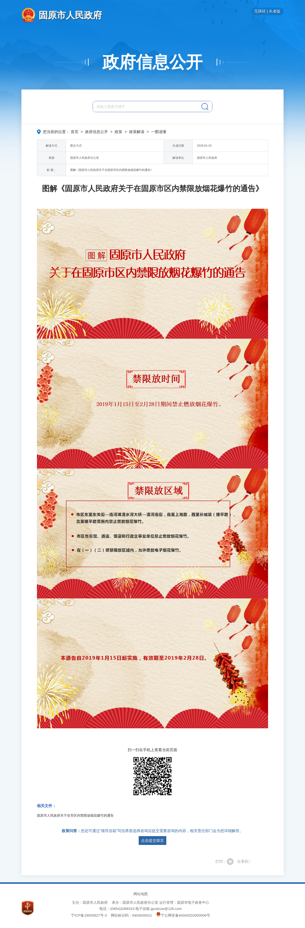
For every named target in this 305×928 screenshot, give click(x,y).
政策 (118, 132)
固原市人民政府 (70, 15)
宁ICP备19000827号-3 (89, 915)
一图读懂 (158, 132)
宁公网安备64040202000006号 (183, 915)
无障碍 (260, 11)
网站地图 (140, 894)
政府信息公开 (152, 62)
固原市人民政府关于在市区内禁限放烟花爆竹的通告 (75, 815)
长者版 (274, 11)
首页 (74, 132)
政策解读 (136, 132)
